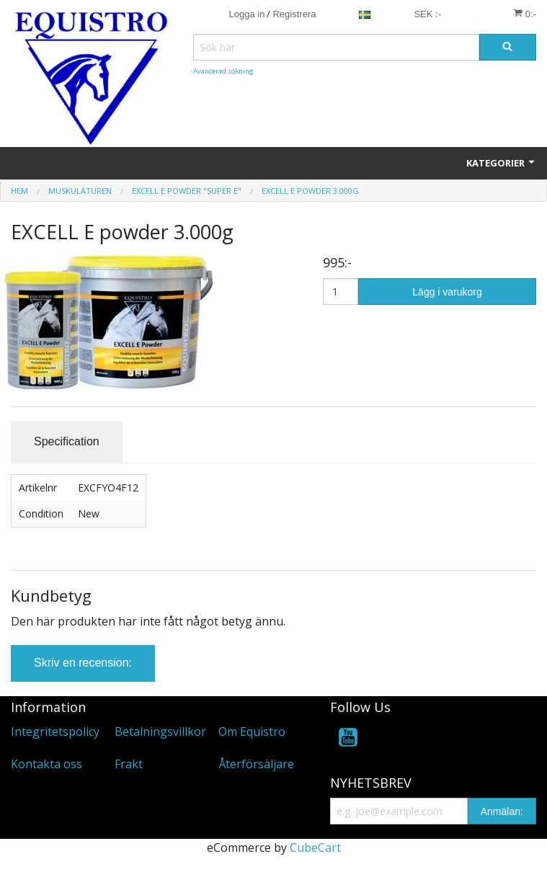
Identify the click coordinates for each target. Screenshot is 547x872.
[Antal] (340, 291)
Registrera (294, 14)
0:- (524, 13)
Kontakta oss (46, 764)
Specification (66, 441)
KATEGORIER (501, 162)
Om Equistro (251, 731)
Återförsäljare (256, 764)
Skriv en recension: (83, 663)
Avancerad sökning (223, 71)
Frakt (129, 764)
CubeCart (315, 847)
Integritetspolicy (55, 731)
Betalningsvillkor (160, 731)
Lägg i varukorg (447, 292)
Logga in (247, 14)
